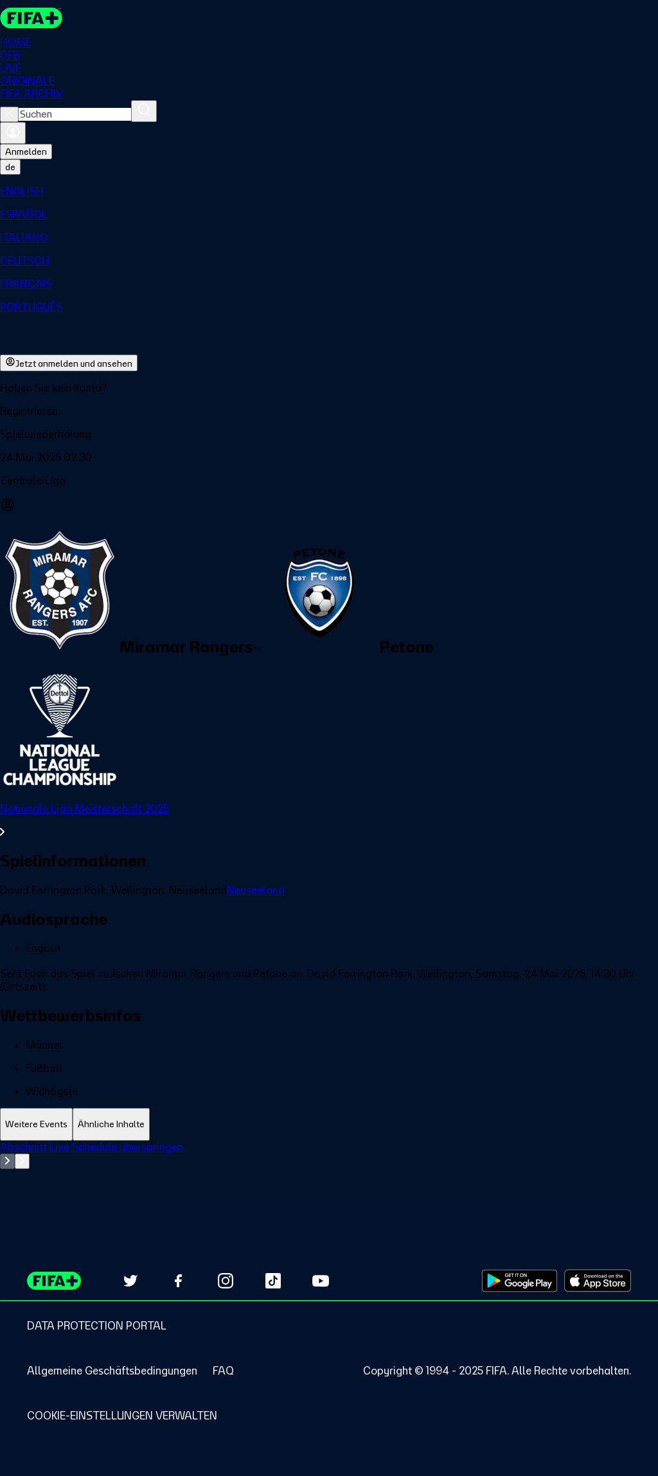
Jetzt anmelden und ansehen (68, 362)
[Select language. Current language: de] (10, 167)
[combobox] (75, 114)
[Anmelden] (13, 133)
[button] (329, 411)
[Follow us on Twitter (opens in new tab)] (130, 1281)
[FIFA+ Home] (31, 18)
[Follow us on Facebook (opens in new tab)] (178, 1281)
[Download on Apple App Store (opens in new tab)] (597, 1281)
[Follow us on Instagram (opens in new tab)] (225, 1281)
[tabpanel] (329, 1173)
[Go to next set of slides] (22, 1161)
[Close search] (9, 114)
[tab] (36, 1124)
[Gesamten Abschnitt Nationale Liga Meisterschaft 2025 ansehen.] (329, 820)
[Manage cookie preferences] (122, 1415)
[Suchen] (144, 111)
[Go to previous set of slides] (7, 1161)
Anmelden (26, 151)
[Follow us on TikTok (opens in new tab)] (273, 1281)
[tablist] (329, 1124)
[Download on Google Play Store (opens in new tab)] (519, 1281)
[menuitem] (329, 191)
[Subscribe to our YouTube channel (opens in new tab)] (321, 1281)
